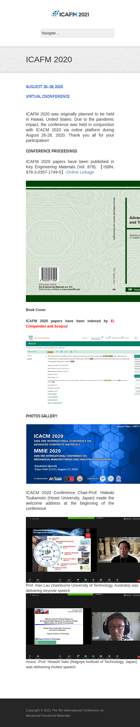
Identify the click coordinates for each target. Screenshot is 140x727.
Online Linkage (80, 172)
